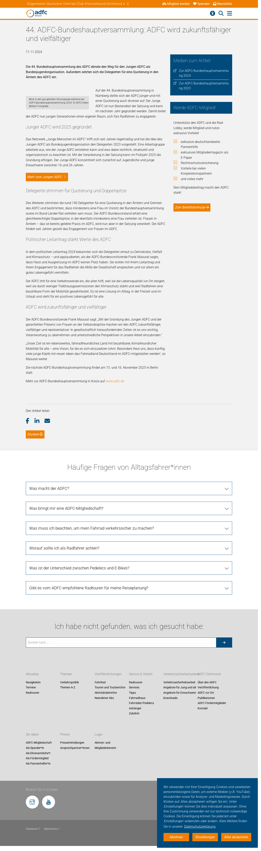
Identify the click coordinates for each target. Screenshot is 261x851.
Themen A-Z (67, 698)
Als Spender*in (35, 758)
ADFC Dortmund (209, 684)
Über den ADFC (207, 692)
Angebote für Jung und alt (179, 698)
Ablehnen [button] (176, 837)
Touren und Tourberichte (110, 698)
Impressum (33, 839)
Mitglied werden (176, 4)
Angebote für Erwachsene (179, 703)
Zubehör (134, 724)
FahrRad (100, 692)
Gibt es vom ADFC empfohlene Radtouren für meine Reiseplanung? (88, 598)
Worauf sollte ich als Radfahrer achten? (64, 558)
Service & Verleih (141, 684)
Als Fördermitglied (37, 768)
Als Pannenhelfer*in (38, 773)
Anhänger (135, 718)
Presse (65, 745)
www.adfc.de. (115, 391)
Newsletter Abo (104, 708)
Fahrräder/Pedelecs (141, 713)
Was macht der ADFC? (49, 498)
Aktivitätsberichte (106, 703)
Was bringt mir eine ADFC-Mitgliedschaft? (66, 518)
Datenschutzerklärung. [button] (200, 826)
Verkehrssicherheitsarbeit (181, 684)
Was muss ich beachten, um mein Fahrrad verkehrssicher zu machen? (91, 538)
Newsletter (222, 4)
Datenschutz (52, 839)
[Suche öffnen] (221, 13)
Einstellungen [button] (205, 837)
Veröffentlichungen (108, 684)
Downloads (170, 708)
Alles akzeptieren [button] (236, 837)
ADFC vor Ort (206, 703)
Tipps (132, 703)
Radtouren (32, 703)
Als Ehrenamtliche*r (38, 763)
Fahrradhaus (137, 708)
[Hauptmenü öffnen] (229, 13)
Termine (31, 698)
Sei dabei (32, 745)
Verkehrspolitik (69, 692)
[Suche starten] (224, 653)
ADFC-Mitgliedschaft (39, 753)
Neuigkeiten (33, 692)
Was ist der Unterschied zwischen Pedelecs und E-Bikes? (79, 578)
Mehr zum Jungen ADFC (44, 187)
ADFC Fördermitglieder (212, 713)
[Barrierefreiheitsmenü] (212, 13)
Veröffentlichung (208, 698)
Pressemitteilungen (72, 753)
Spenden (201, 4)
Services (134, 698)
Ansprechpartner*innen (75, 758)
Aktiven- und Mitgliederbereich (105, 756)
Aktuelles (32, 684)
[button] (30, 431)
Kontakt (203, 718)
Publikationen (206, 708)
